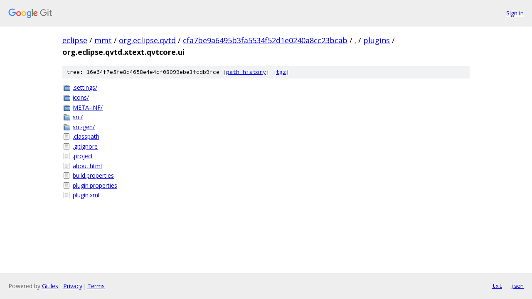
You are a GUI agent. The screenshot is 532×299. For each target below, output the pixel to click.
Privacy (72, 286)
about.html (87, 166)
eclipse (74, 40)
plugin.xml (86, 195)
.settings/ (85, 87)
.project (83, 156)
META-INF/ (88, 107)
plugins (376, 40)
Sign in (515, 13)
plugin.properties (95, 185)
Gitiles (50, 286)
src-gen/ (84, 127)
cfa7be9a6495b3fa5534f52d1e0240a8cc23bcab (265, 40)
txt (497, 285)
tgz (281, 72)
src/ (78, 117)
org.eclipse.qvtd (147, 40)
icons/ (81, 97)
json (517, 285)
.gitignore (85, 146)
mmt (103, 40)
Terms (96, 286)
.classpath (86, 136)
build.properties (93, 175)
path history (246, 72)
